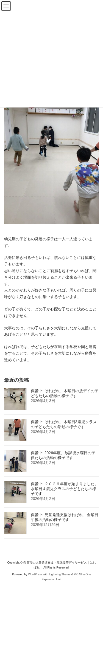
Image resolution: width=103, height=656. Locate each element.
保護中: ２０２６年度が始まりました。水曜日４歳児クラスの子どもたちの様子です (64, 489)
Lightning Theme (59, 574)
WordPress (35, 574)
